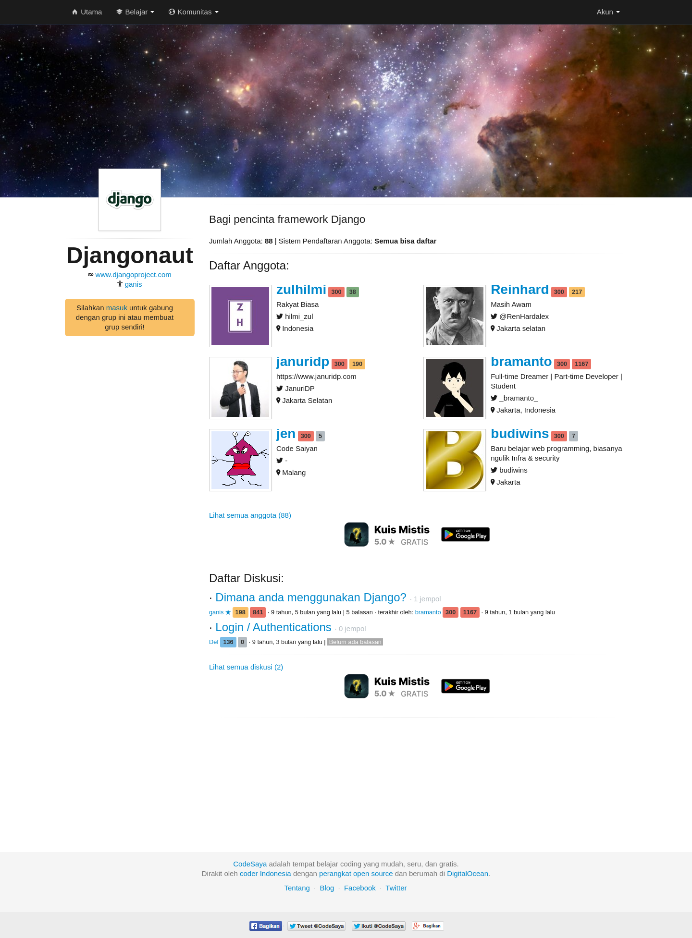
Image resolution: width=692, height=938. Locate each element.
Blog (327, 888)
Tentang (296, 888)
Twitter (396, 888)
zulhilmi (301, 289)
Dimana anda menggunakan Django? (312, 597)
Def (214, 642)
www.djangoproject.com (133, 274)
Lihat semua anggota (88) (250, 515)
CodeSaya (250, 864)
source (382, 873)
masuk (116, 308)
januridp (302, 361)
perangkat (335, 873)
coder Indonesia (265, 873)
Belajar (135, 12)
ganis (133, 284)
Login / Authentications (274, 627)
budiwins (520, 433)
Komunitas (193, 12)
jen (286, 433)
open (361, 873)
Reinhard (520, 289)
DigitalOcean (467, 873)
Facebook (360, 888)
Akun (608, 12)
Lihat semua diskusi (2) (246, 667)
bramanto (521, 361)
